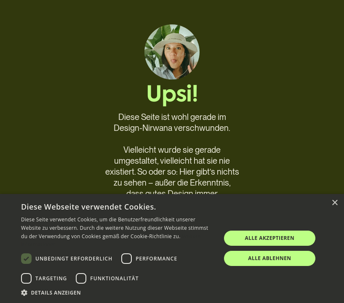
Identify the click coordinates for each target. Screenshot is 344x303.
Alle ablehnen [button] (269, 258)
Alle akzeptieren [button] (270, 238)
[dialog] (172, 248)
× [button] (334, 203)
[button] (118, 292)
